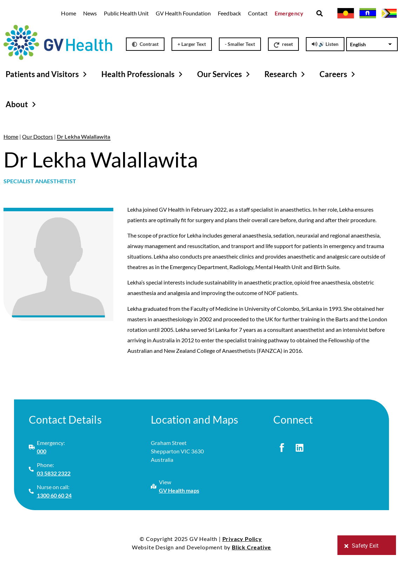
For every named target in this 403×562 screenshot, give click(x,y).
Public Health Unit (126, 13)
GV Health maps (179, 490)
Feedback (229, 13)
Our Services (224, 74)
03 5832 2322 (54, 473)
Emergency (289, 13)
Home (68, 13)
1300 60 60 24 (54, 495)
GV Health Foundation (183, 13)
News (90, 13)
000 (41, 451)
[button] (319, 13)
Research (285, 74)
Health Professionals (142, 74)
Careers (338, 74)
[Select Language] (372, 44)
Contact (258, 13)
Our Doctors (37, 136)
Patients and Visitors (47, 74)
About (22, 104)
